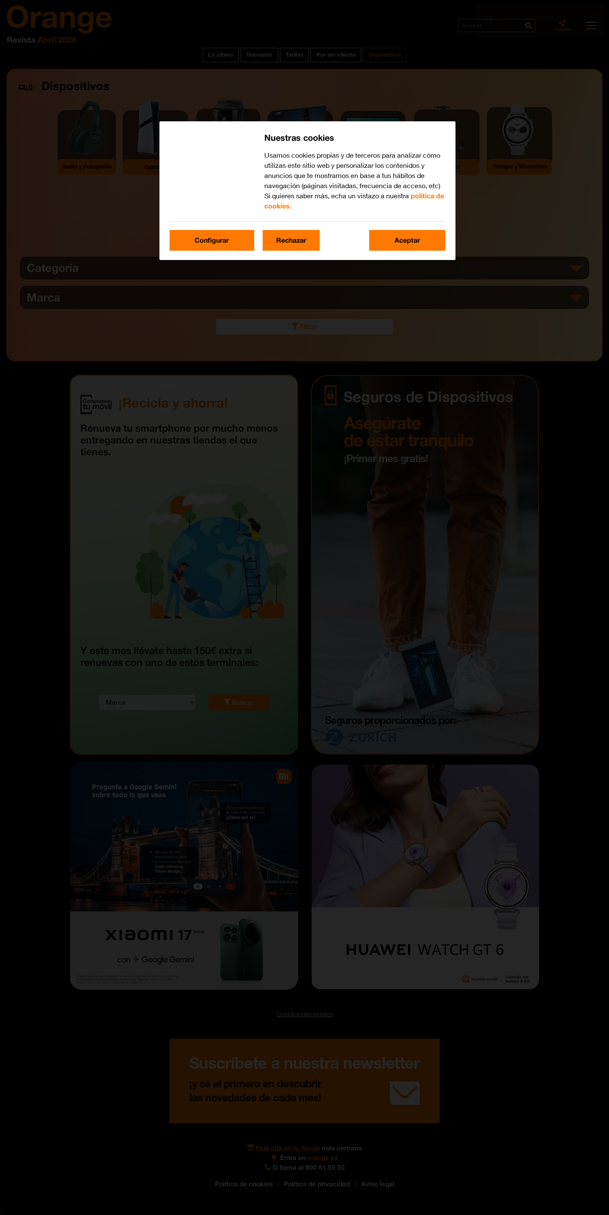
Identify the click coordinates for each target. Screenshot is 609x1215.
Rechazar (291, 239)
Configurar (212, 239)
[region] (307, 190)
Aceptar (407, 239)
